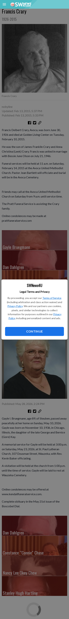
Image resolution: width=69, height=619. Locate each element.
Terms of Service (51, 297)
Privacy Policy (15, 306)
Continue (34, 331)
